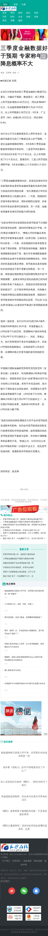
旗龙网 (15, 471)
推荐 (6, 664)
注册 (24, 4)
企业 (20, 17)
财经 (20, 13)
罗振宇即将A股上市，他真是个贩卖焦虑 (19, 554)
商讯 (4, 20)
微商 (20, 20)
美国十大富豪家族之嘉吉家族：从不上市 (19, 572)
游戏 (28, 17)
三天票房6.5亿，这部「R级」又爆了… (19, 604)
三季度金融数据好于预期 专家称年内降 (18, 559)
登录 (16, 4)
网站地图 (38, 861)
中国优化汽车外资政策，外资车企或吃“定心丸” (21, 530)
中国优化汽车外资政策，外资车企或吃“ (18, 567)
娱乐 (28, 13)
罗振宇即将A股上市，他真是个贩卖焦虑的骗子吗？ (23, 519)
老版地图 (27, 861)
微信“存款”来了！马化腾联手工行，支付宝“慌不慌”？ (24, 538)
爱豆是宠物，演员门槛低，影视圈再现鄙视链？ (23, 617)
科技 (36, 13)
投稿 (5, 4)
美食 (36, 17)
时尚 (12, 17)
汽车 (4, 17)
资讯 (12, 13)
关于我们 (6, 861)
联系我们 (17, 861)
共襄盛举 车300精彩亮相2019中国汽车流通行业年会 (24, 683)
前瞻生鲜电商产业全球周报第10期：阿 (18, 563)
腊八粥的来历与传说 (12, 670)
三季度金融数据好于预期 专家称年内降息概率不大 (23, 522)
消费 (12, 20)
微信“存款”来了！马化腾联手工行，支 (18, 576)
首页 (4, 13)
